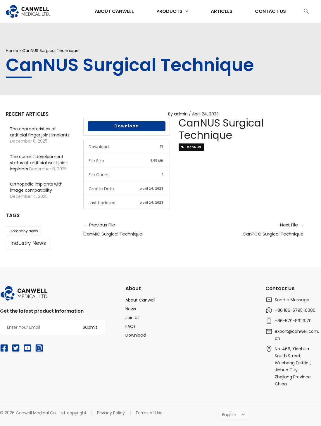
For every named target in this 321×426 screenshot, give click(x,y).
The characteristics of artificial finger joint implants (39, 132)
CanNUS (191, 147)
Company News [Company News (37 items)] (23, 230)
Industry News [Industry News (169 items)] (28, 243)
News (130, 309)
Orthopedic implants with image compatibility (36, 187)
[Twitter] (16, 348)
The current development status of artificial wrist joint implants (38, 163)
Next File (248, 230)
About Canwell (140, 300)
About (133, 288)
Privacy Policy (111, 413)
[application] (168, 11)
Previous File (138, 230)
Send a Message (291, 300)
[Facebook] (4, 348)
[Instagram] (39, 348)
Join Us (132, 318)
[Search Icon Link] (306, 11)
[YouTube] (27, 348)
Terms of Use (148, 413)
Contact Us (280, 288)
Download (126, 126)
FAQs (130, 326)
